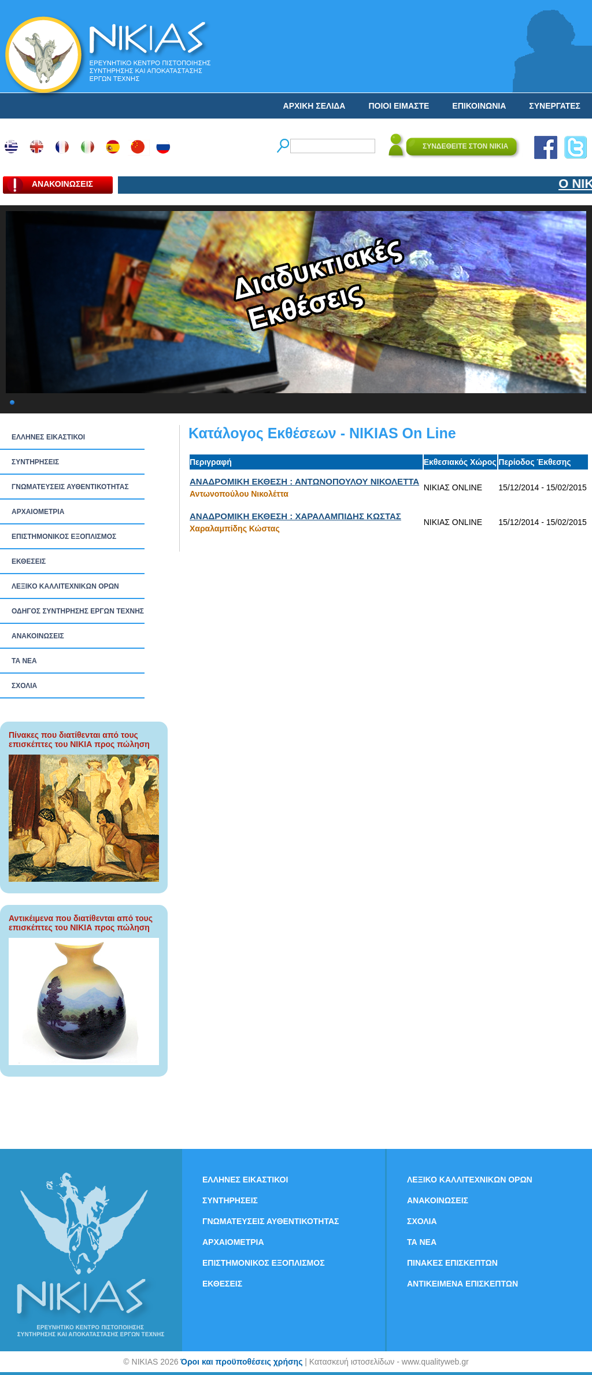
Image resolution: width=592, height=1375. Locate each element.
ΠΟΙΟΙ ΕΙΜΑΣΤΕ (398, 105)
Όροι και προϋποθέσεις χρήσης (241, 1361)
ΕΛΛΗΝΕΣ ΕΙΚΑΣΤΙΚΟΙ (48, 437)
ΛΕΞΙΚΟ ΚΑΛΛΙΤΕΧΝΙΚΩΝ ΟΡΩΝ (65, 586)
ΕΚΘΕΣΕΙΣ (29, 561)
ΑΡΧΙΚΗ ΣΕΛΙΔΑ (314, 105)
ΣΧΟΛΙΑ (24, 686)
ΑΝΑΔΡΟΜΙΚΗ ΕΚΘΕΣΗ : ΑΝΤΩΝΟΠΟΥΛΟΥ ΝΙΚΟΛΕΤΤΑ (304, 481)
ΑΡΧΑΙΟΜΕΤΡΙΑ (38, 512)
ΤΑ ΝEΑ (24, 661)
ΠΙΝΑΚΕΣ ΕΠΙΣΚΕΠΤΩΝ (452, 1262)
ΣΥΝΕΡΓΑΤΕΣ (554, 105)
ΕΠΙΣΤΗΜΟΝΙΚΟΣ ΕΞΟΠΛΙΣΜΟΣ (64, 537)
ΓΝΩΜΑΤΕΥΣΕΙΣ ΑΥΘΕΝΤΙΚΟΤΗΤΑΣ (70, 487)
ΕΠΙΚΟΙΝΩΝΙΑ (479, 105)
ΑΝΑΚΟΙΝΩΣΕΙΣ (38, 636)
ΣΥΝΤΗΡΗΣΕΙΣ (35, 462)
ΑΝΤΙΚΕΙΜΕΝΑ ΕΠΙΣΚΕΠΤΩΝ (462, 1283)
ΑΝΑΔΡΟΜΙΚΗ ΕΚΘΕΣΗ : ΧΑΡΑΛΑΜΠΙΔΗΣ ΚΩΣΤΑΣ (295, 516)
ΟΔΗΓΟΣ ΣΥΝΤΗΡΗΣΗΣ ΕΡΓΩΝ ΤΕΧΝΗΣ (78, 611)
